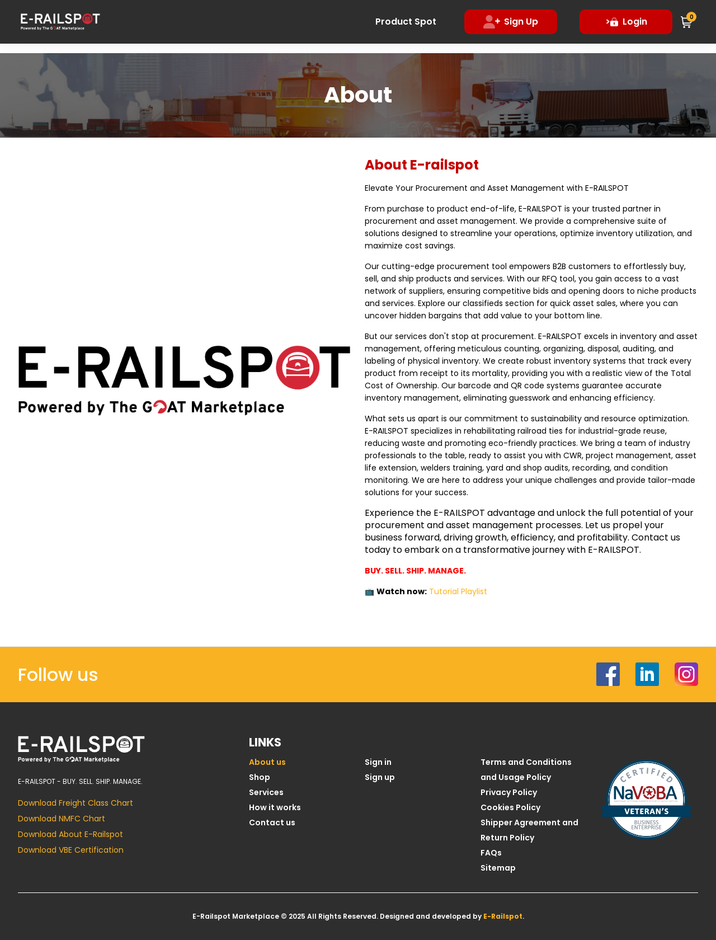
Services (266, 792)
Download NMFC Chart (61, 818)
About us (267, 762)
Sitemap (498, 867)
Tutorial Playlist (458, 591)
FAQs (491, 852)
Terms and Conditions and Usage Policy (526, 769)
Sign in (378, 762)
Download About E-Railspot (70, 834)
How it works (275, 807)
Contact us (272, 822)
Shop (259, 777)
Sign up (380, 777)
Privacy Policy (509, 792)
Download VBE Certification (71, 850)
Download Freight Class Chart (75, 803)
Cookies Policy (510, 807)
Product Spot (405, 21)
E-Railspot (502, 916)
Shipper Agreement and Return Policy (529, 830)
